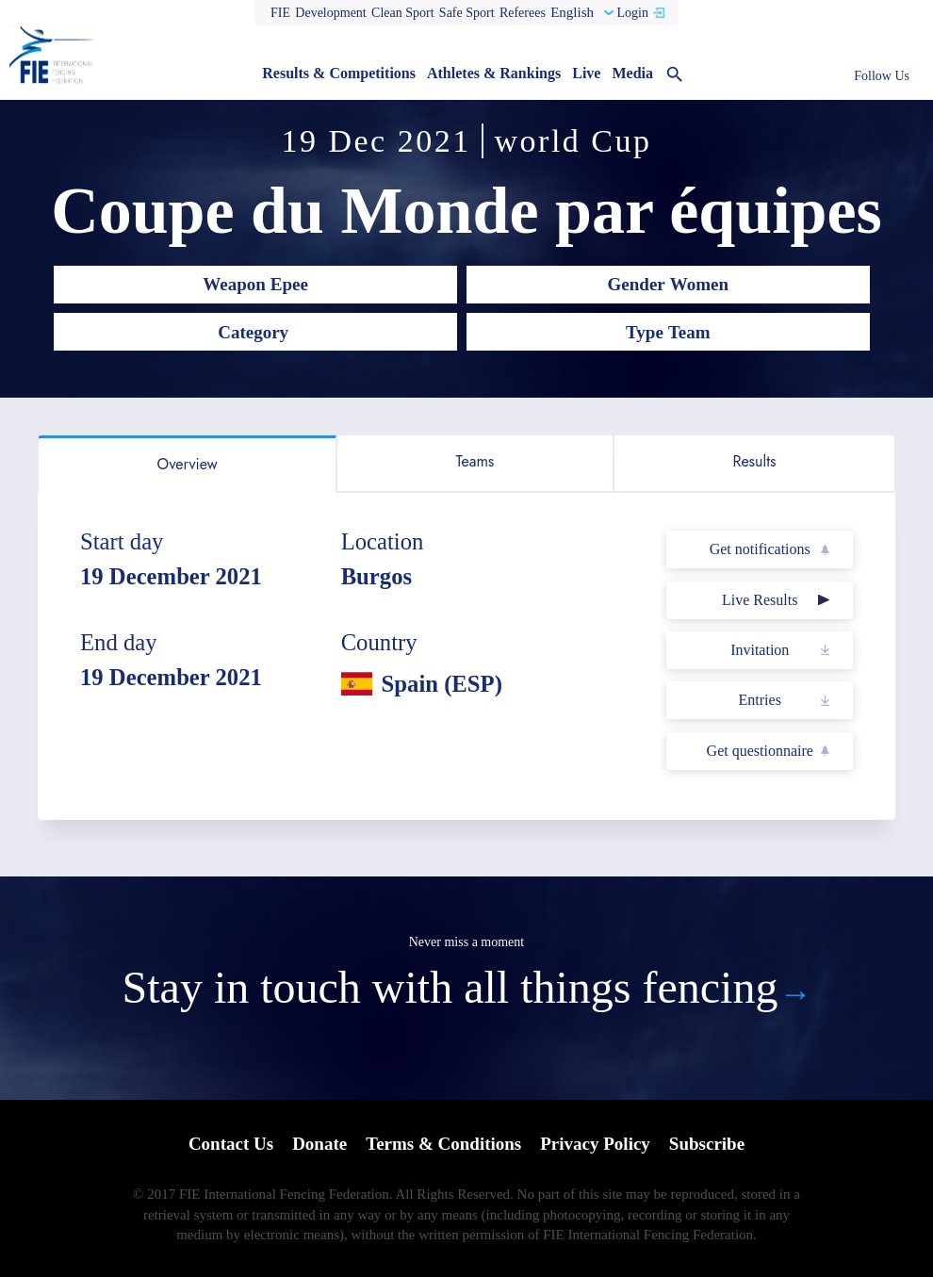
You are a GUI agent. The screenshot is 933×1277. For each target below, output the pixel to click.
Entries (760, 700)
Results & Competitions (339, 73)
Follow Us (881, 76)
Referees (522, 13)
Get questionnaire (760, 751)
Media (632, 73)
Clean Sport (402, 13)
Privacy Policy (595, 1144)
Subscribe (707, 1144)
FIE (280, 13)
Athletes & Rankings (494, 73)
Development (330, 13)
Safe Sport (467, 13)
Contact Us (230, 1144)
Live (586, 73)
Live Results (759, 600)
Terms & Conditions (443, 1144)
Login (631, 13)
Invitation (759, 650)
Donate (319, 1144)
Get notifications (760, 549)
